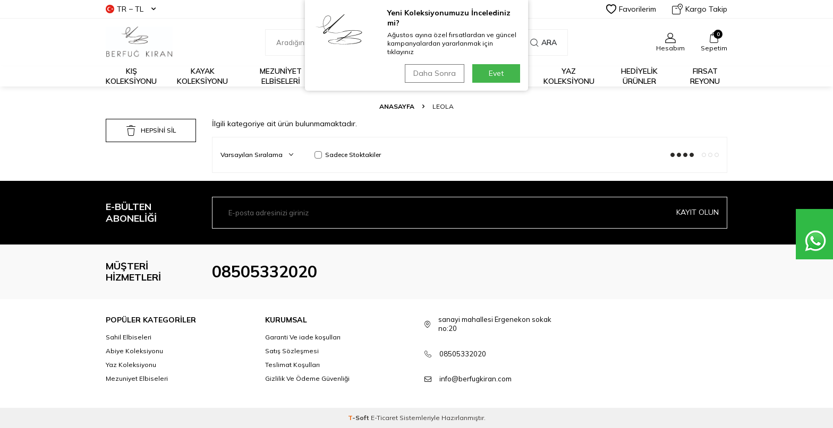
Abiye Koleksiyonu (134, 351)
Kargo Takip (699, 9)
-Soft (359, 418)
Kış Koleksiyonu (131, 76)
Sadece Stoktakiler (347, 155)
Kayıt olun (697, 212)
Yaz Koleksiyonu (568, 76)
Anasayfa (396, 106)
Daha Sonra (434, 73)
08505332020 (264, 271)
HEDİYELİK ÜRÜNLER (639, 76)
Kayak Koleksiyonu (202, 76)
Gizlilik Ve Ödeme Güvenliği (307, 378)
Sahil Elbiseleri (128, 337)
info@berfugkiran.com (475, 378)
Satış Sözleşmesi (292, 351)
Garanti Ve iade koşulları (303, 337)
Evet (496, 73)
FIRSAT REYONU (705, 76)
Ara (543, 42)
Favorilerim (631, 9)
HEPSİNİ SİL (151, 130)
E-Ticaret (384, 418)
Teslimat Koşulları (292, 365)
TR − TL (131, 9)
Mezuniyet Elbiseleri (281, 76)
